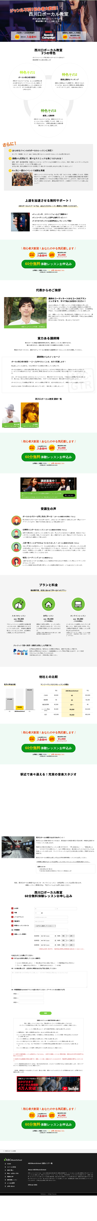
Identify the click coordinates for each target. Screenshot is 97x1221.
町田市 (37, 1188)
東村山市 (75, 1188)
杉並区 (49, 1186)
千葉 (49, 1190)
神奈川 (52, 1190)
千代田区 (42, 1188)
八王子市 (80, 1188)
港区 (75, 1186)
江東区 (65, 1188)
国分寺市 (41, 1190)
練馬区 (89, 1186)
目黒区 (57, 1186)
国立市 (61, 1186)
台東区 (86, 1186)
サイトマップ (71, 1216)
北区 (42, 1186)
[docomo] (15, 1087)
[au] (26, 1087)
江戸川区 (70, 1188)
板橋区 (54, 1188)
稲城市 (46, 1188)
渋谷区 (38, 1186)
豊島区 (45, 1186)
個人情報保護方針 (82, 1216)
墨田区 (82, 1186)
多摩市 (88, 1188)
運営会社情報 (92, 1216)
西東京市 (71, 1186)
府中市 (58, 1188)
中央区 (84, 1188)
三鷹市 (50, 1188)
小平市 (31, 1190)
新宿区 (34, 1186)
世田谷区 (30, 1186)
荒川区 (33, 1188)
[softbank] (21, 1087)
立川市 (45, 1190)
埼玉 (62, 1188)
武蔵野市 (36, 1190)
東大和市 (66, 1186)
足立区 (78, 1186)
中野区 (53, 1186)
